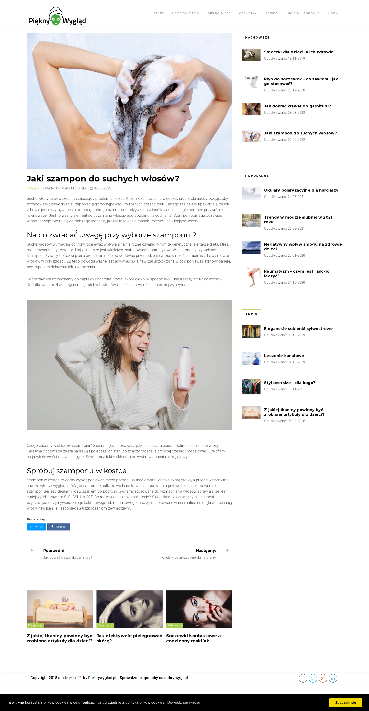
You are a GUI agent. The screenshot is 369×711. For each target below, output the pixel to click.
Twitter (36, 527)
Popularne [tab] (257, 175)
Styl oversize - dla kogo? (289, 383)
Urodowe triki (186, 13)
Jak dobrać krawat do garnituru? (297, 106)
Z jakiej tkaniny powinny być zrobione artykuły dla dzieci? (60, 638)
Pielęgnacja (219, 13)
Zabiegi (272, 13)
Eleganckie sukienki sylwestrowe (298, 328)
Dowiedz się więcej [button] (183, 702)
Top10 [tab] (251, 314)
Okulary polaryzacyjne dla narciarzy (301, 190)
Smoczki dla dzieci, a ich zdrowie (298, 52)
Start (159, 13)
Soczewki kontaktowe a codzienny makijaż (193, 638)
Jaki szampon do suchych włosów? (300, 133)
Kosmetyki (248, 13)
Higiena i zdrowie (303, 13)
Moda (333, 13)
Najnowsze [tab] (257, 37)
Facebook (58, 527)
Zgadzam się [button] (345, 702)
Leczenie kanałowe (284, 356)
